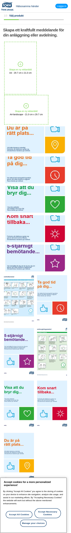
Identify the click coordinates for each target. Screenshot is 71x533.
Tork (8, 6)
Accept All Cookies (19, 514)
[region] (33, 505)
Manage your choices (33, 523)
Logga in (61, 6)
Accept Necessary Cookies (47, 513)
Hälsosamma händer (27, 6)
